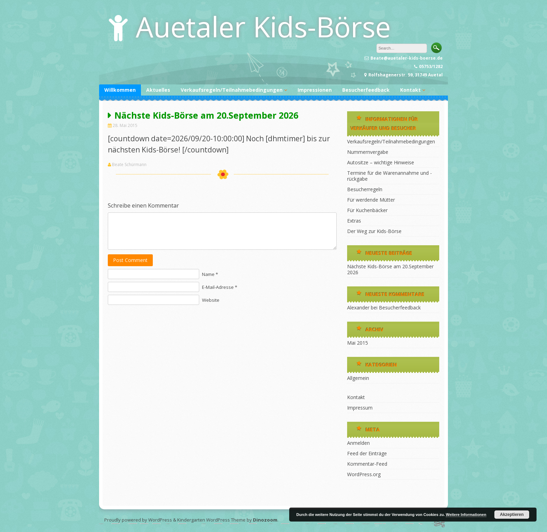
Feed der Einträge (367, 453)
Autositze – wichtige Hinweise (380, 162)
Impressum (360, 407)
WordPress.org (364, 474)
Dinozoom (265, 520)
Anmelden (358, 443)
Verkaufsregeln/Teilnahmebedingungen (232, 90)
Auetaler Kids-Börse (263, 26)
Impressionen (315, 90)
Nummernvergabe (367, 152)
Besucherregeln (364, 189)
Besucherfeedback (366, 90)
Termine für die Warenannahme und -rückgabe (389, 176)
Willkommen (120, 90)
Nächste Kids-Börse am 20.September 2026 (390, 269)
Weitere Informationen (466, 514)
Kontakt (410, 90)
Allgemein (358, 378)
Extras (354, 220)
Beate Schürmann (129, 164)
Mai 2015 (357, 342)
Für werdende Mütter (371, 199)
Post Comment (130, 260)
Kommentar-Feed (367, 463)
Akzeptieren (512, 514)
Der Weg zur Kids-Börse (374, 231)
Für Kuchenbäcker (367, 210)
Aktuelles (158, 90)
